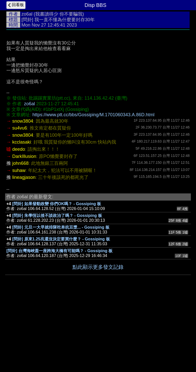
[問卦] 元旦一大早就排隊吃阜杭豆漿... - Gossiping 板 (60, 227)
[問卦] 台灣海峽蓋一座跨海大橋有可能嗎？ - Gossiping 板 (59, 251)
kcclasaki (21, 142)
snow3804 (22, 121)
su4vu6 (19, 128)
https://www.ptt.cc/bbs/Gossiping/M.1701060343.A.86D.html (93, 114)
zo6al (26, 14)
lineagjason (23, 177)
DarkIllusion (24, 156)
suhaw (19, 170)
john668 (20, 163)
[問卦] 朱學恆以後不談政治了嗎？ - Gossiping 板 (57, 215)
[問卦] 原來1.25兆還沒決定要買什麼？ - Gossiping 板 (61, 239)
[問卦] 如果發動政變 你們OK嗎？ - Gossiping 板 (56, 204)
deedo (18, 149)
